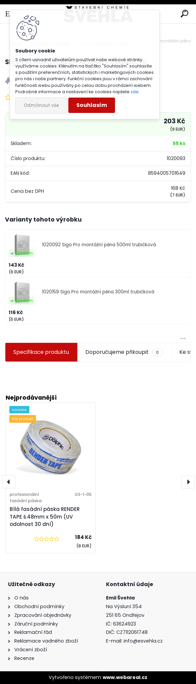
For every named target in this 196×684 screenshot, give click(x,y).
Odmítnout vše (41, 105)
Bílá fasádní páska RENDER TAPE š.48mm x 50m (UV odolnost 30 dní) (45, 517)
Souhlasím (91, 105)
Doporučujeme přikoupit (124, 352)
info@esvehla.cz (143, 641)
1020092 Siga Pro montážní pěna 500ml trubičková (99, 245)
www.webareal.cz (125, 677)
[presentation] (8, 482)
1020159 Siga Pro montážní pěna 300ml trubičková (98, 292)
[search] (184, 14)
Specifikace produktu (41, 352)
